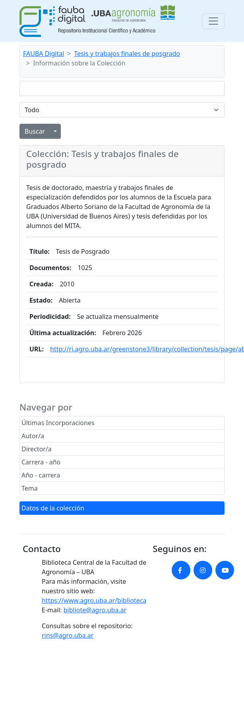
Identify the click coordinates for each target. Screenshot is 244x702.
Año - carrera (40, 475)
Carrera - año (40, 462)
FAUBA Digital (43, 53)
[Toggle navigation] (213, 21)
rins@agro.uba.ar (67, 635)
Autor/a (32, 436)
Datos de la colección (52, 508)
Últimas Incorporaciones (58, 422)
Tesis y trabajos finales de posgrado (127, 53)
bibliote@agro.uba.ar (95, 610)
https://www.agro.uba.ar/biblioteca (94, 600)
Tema (29, 488)
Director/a (36, 449)
